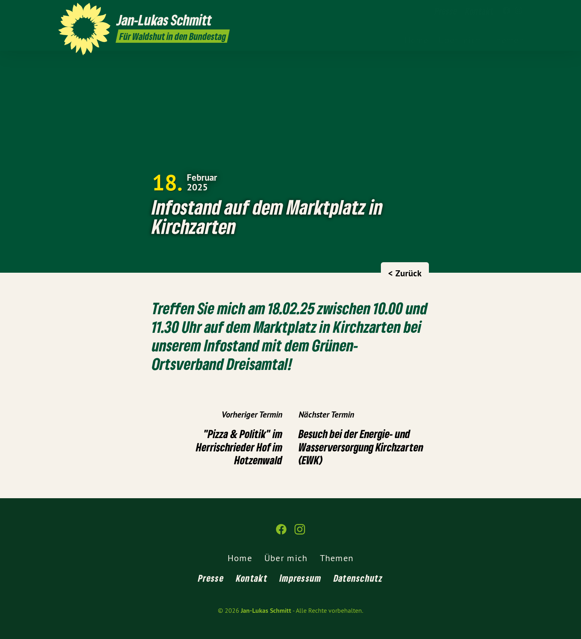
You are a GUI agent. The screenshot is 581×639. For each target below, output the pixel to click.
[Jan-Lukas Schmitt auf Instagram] (518, 11)
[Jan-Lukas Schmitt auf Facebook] (506, 11)
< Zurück (405, 273)
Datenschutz (358, 578)
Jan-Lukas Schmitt (266, 610)
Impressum (301, 578)
